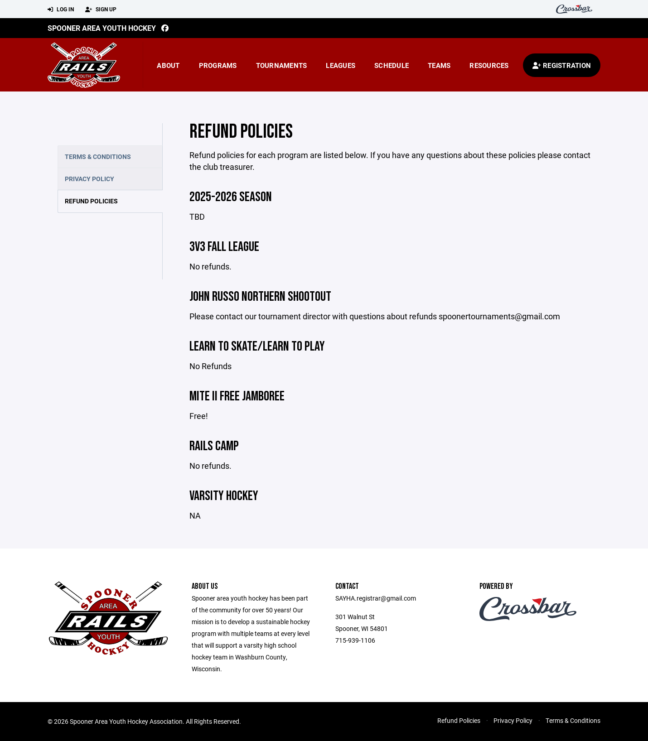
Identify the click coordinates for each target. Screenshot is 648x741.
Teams (439, 65)
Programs (218, 65)
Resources (488, 65)
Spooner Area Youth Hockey (102, 28)
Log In (61, 9)
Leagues (340, 65)
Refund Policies (91, 201)
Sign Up (100, 9)
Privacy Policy (89, 178)
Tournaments (281, 65)
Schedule (391, 65)
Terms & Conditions (98, 156)
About (168, 65)
